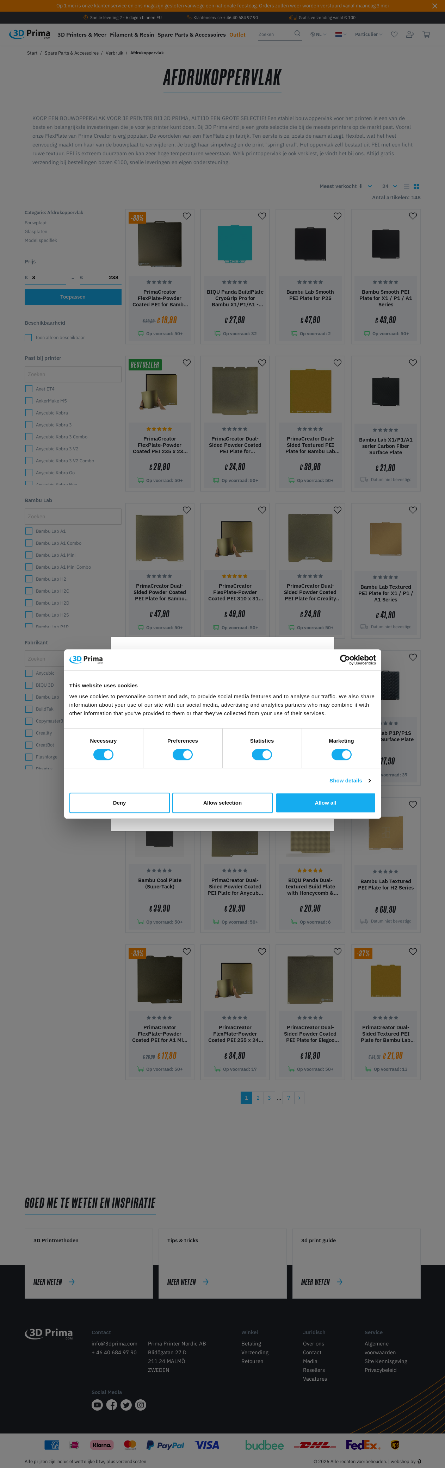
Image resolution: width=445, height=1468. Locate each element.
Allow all (325, 803)
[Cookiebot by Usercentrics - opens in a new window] (345, 660)
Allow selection (222, 803)
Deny (119, 803)
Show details (345, 780)
